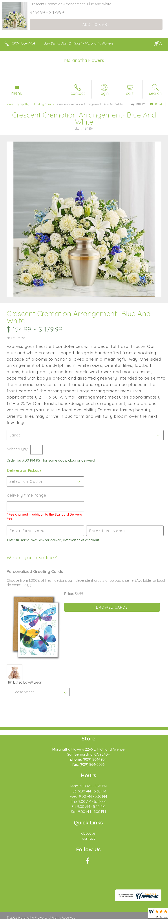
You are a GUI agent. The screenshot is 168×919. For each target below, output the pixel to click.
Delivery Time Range (27, 495)
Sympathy (22, 104)
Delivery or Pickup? (24, 470)
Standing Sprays (43, 104)
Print (138, 104)
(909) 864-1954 (23, 43)
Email (156, 104)
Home (9, 104)
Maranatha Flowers (84, 60)
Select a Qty (17, 449)
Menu (16, 93)
